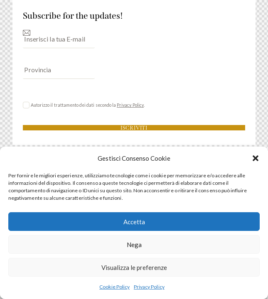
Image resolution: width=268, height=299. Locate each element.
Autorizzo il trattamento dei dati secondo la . (88, 105)
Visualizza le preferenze (134, 267)
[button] (255, 158)
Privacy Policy (149, 287)
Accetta (134, 221)
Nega (134, 244)
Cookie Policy (114, 287)
